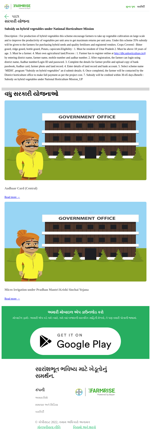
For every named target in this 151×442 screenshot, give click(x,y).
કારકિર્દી (141, 6)
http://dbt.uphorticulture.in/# (129, 53)
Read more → (12, 197)
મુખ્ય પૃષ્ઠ (130, 6)
